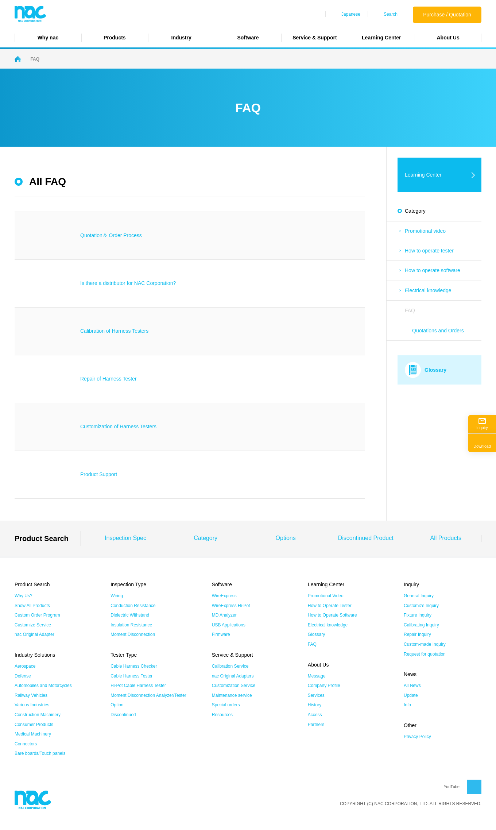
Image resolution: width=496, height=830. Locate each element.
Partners (316, 724)
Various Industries (32, 704)
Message (317, 676)
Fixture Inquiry (417, 615)
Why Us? (23, 595)
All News (412, 685)
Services (316, 695)
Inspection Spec (125, 538)
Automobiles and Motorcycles (43, 685)
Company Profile (324, 685)
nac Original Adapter (34, 634)
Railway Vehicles (31, 695)
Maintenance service (232, 695)
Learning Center (381, 37)
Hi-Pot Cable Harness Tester (138, 685)
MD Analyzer (224, 615)
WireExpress (224, 595)
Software (248, 37)
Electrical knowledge (428, 290)
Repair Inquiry (417, 634)
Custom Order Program (37, 615)
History (314, 704)
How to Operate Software (332, 615)
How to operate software (432, 270)
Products (115, 37)
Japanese (350, 14)
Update (411, 695)
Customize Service (33, 625)
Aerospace (25, 666)
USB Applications (228, 625)
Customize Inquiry (421, 605)
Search (391, 14)
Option (117, 704)
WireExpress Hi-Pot (231, 605)
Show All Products (32, 605)
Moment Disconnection (133, 634)
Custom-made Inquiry (425, 644)
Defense (23, 676)
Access (315, 714)
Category (205, 538)
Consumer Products (34, 724)
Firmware (221, 634)
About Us (448, 37)
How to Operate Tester (330, 605)
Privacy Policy (417, 736)
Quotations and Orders (438, 330)
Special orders (226, 704)
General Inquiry (419, 595)
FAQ (410, 310)
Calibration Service (230, 666)
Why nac (48, 37)
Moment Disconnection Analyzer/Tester (148, 695)
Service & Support (314, 37)
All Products (445, 538)
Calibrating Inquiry (421, 625)
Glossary (316, 634)
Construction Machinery (38, 714)
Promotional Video (326, 595)
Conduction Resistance (133, 605)
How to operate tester (429, 251)
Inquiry (482, 424)
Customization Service (233, 685)
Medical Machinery (33, 734)
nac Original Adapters (233, 676)
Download (482, 442)
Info (407, 704)
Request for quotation (425, 654)
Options (286, 538)
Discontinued (123, 714)
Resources (222, 714)
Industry (181, 37)
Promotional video (425, 231)
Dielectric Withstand (130, 615)
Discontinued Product (366, 538)
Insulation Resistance (131, 625)
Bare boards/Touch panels (40, 753)
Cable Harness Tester (131, 676)
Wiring (117, 595)
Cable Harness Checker (134, 666)
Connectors (26, 743)
